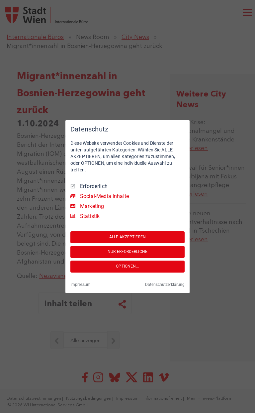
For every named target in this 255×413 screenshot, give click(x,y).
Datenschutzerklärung (165, 285)
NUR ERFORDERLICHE (127, 251)
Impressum (80, 285)
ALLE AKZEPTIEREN (127, 237)
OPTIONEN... (127, 266)
